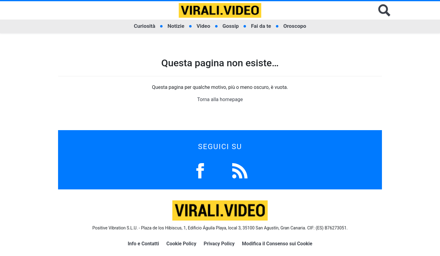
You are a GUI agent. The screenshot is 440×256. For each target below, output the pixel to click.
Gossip (230, 26)
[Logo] (220, 10)
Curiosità (144, 26)
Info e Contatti (143, 244)
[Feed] (240, 170)
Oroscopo (294, 26)
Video (203, 26)
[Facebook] (200, 170)
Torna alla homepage (220, 99)
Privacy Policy (219, 244)
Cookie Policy (181, 244)
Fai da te (261, 26)
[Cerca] (384, 10)
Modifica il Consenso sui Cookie (277, 244)
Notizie (175, 26)
